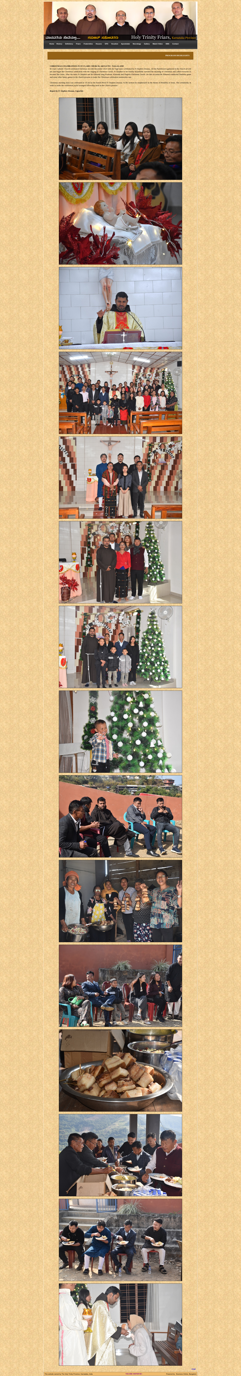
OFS (106, 44)
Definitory (69, 44)
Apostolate (125, 44)
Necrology (137, 44)
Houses (99, 44)
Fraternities (88, 44)
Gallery (147, 44)
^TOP (193, 1369)
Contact (175, 44)
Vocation (114, 44)
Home (51, 44)
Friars (78, 44)
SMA (167, 44)
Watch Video (158, 44)
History (59, 44)
